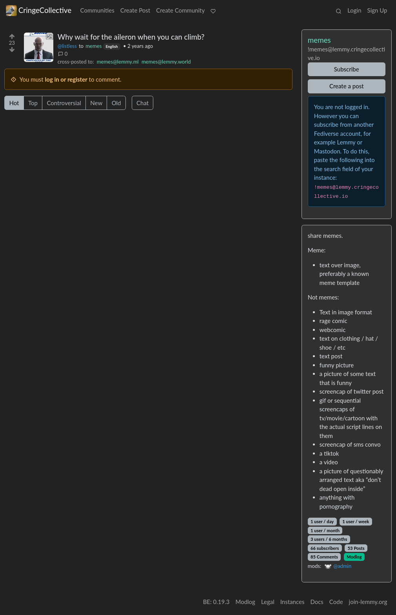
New (96, 102)
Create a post (346, 85)
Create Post (135, 10)
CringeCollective (38, 10)
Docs (316, 601)
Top (33, 102)
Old (116, 102)
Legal (267, 601)
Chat (142, 102)
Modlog (354, 556)
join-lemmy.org (368, 601)
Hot (14, 102)
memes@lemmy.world (166, 61)
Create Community (180, 10)
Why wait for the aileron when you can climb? (131, 36)
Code (336, 601)
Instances (292, 601)
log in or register (66, 79)
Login (354, 10)
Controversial (64, 102)
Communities (97, 10)
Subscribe (346, 69)
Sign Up (377, 10)
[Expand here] (38, 47)
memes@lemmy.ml (118, 61)
